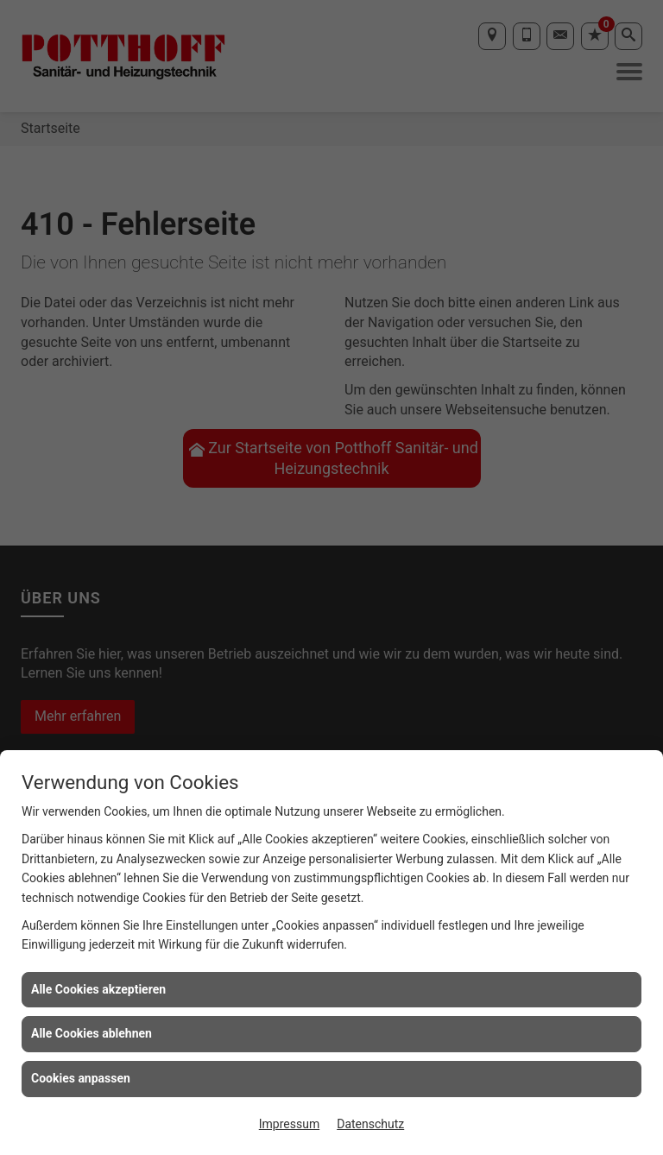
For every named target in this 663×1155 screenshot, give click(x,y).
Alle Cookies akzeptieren (98, 989)
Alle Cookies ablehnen (91, 1033)
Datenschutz (370, 1124)
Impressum (289, 1124)
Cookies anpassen (80, 1078)
